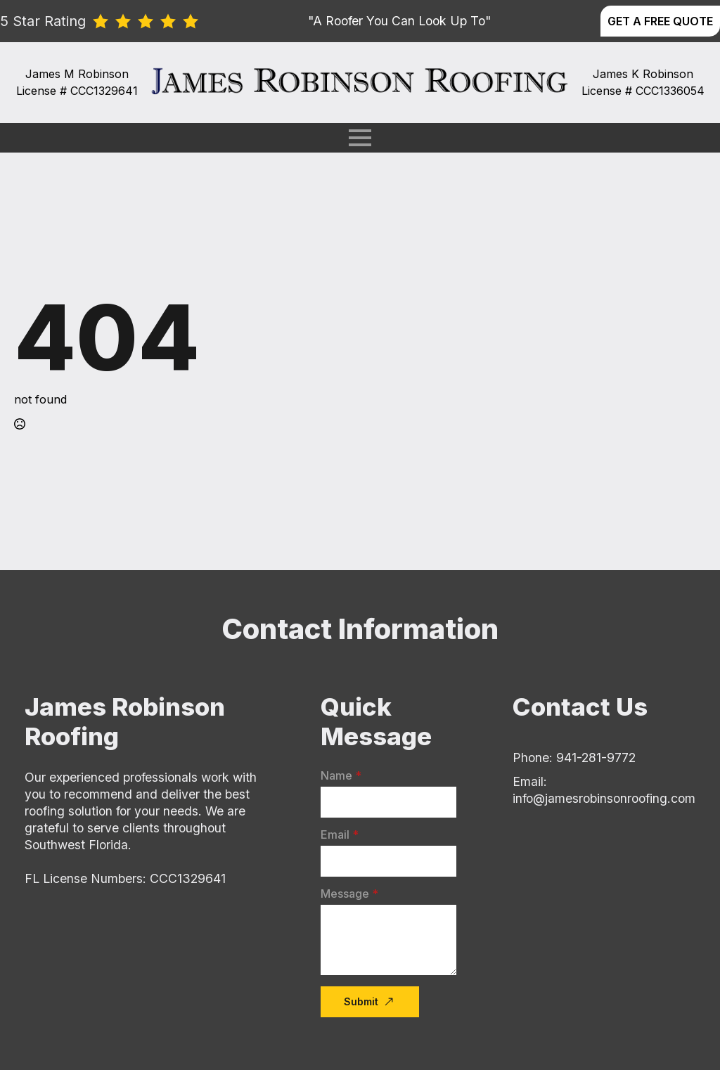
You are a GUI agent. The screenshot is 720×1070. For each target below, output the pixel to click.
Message (349, 893)
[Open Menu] (360, 138)
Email (340, 834)
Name (341, 775)
